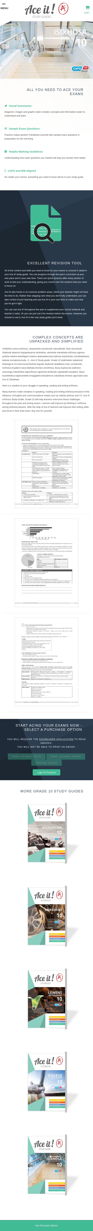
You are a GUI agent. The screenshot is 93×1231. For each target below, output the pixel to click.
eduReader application (56, 739)
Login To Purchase (46, 772)
